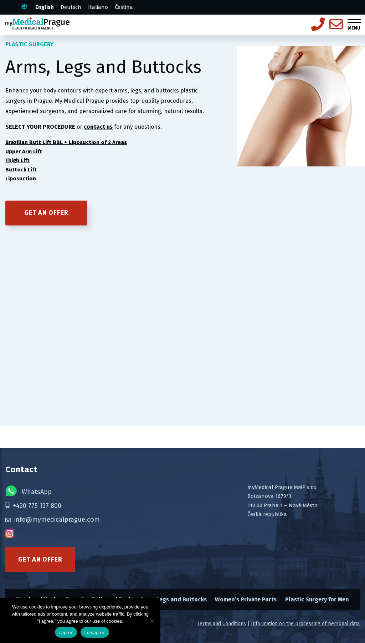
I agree (65, 632)
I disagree (95, 632)
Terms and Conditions (221, 624)
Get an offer (46, 213)
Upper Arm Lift (23, 151)
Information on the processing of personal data (305, 624)
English (44, 7)
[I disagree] (151, 620)
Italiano (98, 7)
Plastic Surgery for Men (317, 599)
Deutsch (71, 7)
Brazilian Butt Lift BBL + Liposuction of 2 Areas (66, 142)
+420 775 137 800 (33, 506)
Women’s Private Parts (246, 599)
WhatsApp (28, 490)
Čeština (124, 7)
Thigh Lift (17, 160)
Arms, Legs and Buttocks (173, 599)
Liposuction (20, 178)
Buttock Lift (21, 169)
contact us (98, 126)
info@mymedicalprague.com (52, 520)
